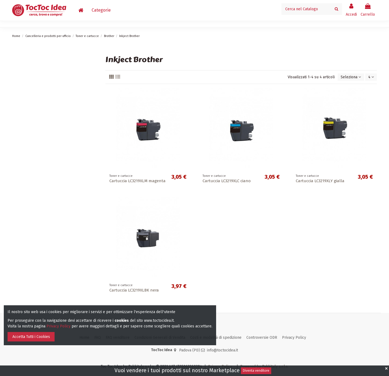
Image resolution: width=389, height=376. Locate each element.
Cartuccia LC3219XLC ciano (227, 180)
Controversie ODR (261, 337)
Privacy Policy (294, 337)
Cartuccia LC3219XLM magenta (137, 180)
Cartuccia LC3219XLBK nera (134, 290)
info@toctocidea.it (222, 350)
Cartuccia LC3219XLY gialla (320, 180)
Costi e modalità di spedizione (216, 337)
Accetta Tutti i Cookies (31, 336)
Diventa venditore (256, 370)
